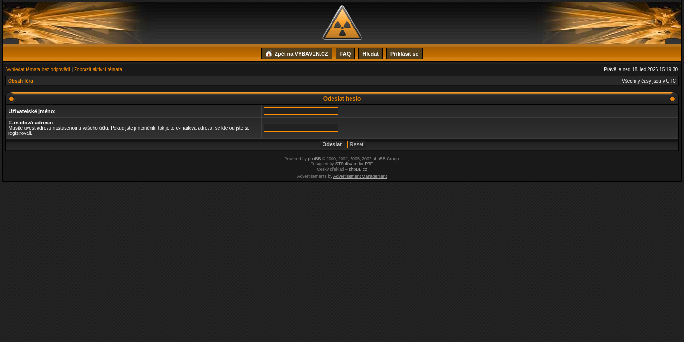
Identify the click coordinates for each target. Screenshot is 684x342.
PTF (368, 164)
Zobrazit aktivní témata (98, 69)
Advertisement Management (360, 176)
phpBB (314, 158)
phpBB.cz (358, 169)
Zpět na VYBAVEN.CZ (297, 53)
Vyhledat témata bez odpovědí (38, 69)
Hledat (370, 54)
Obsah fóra (20, 81)
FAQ (345, 54)
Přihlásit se (404, 54)
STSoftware (346, 164)
